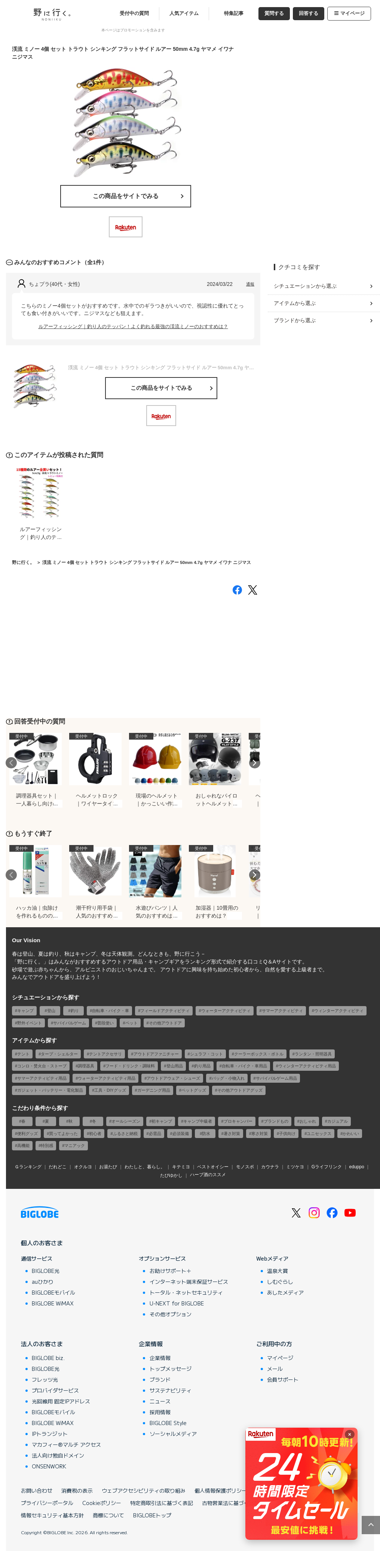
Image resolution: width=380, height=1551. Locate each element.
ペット (131, 1023)
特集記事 (233, 13)
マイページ (349, 13)
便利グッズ (27, 1133)
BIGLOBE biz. (48, 1358)
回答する (308, 13)
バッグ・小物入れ (228, 1078)
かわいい (351, 1133)
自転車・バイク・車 (110, 1010)
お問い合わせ (36, 1490)
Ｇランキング (28, 1166)
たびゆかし (171, 1175)
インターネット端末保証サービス (189, 1281)
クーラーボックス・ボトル (259, 1054)
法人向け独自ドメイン (58, 1455)
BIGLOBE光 (45, 1270)
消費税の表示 (77, 1490)
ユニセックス (319, 1133)
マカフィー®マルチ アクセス (66, 1444)
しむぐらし (280, 1281)
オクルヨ (83, 1166)
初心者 (95, 1133)
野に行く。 (23, 562)
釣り (75, 1010)
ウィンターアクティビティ (339, 1010)
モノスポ (245, 1166)
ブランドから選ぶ (295, 320)
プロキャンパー (238, 1121)
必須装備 (180, 1133)
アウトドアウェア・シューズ (173, 1078)
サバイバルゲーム (69, 1023)
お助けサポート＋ (170, 1270)
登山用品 (174, 1066)
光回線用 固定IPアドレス (61, 1401)
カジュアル (337, 1121)
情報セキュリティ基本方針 (52, 1515)
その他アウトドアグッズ (240, 1090)
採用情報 (160, 1412)
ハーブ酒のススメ (208, 1174)
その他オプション (170, 1314)
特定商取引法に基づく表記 (161, 1503)
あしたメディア (285, 1292)
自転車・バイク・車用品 (244, 1066)
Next (254, 762)
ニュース (160, 1401)
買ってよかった (63, 1133)
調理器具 (86, 1066)
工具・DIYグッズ (110, 1090)
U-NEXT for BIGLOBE (177, 1303)
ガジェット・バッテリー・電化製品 (50, 1090)
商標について (108, 1515)
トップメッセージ (170, 1368)
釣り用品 (202, 1066)
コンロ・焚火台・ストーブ (42, 1066)
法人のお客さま (42, 1343)
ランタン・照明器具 (313, 1054)
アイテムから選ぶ (295, 303)
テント (23, 1054)
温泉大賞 (277, 1270)
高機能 (23, 1145)
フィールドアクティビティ (165, 1010)
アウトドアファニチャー (156, 1054)
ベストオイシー (213, 1166)
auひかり (42, 1281)
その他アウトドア (165, 1023)
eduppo (356, 1166)
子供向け (287, 1133)
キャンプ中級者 (197, 1121)
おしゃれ (308, 1121)
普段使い (105, 1023)
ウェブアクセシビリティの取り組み (144, 1490)
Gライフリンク (327, 1166)
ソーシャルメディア (173, 1433)
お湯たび (108, 1166)
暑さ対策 (232, 1133)
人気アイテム (184, 13)
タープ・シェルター (59, 1054)
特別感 (47, 1145)
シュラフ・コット (206, 1054)
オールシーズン (125, 1121)
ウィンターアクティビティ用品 (307, 1066)
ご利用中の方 (274, 1343)
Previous (11, 762)
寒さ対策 (259, 1133)
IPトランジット (50, 1433)
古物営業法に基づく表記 (231, 1503)
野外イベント (29, 1023)
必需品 (155, 1133)
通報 (250, 284)
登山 (51, 1010)
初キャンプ (161, 1121)
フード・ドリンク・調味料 (130, 1066)
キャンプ (25, 1010)
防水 (206, 1133)
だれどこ (58, 1166)
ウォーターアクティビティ (226, 1010)
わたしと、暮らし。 (145, 1166)
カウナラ (270, 1166)
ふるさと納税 (125, 1133)
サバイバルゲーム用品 (276, 1078)
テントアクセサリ (105, 1054)
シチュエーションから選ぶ (305, 286)
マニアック (74, 1145)
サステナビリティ (170, 1390)
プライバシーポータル (47, 1503)
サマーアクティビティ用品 (42, 1078)
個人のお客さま (42, 1242)
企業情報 (151, 1343)
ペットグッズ (193, 1090)
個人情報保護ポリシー (220, 1490)
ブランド (160, 1379)
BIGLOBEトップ (152, 1515)
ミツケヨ (295, 1166)
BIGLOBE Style (168, 1423)
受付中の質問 (134, 13)
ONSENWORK (49, 1466)
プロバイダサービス (55, 1390)
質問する (274, 13)
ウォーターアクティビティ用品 (106, 1078)
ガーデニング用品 (153, 1090)
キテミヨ (181, 1166)
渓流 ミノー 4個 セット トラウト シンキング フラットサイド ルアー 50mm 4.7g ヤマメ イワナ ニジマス (146, 562)
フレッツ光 (45, 1379)
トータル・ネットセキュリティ (186, 1292)
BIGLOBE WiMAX (53, 1303)
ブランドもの (276, 1121)
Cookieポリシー (101, 1503)
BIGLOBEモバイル (53, 1292)
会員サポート (282, 1379)
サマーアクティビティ (282, 1010)
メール (275, 1368)
